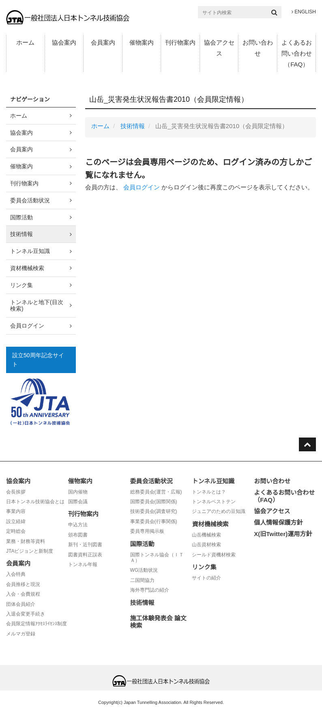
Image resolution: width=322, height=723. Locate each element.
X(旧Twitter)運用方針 (283, 533)
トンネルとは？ (209, 492)
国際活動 (21, 217)
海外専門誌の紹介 (149, 590)
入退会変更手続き (25, 614)
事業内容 (16, 511)
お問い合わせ (258, 48)
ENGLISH (304, 12)
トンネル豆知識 (30, 251)
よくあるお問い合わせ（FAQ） (296, 53)
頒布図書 (78, 535)
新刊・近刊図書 (85, 544)
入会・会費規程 (23, 594)
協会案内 (64, 42)
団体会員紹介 (20, 604)
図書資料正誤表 (85, 555)
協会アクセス (219, 48)
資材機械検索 (27, 268)
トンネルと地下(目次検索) (36, 305)
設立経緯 (16, 521)
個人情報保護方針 (278, 522)
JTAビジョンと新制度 (29, 551)
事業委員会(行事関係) (153, 521)
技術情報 (132, 125)
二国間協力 (142, 580)
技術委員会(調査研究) (153, 511)
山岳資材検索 (206, 544)
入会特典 (16, 574)
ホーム (25, 42)
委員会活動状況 (30, 200)
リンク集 (21, 285)
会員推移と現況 (23, 584)
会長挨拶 (16, 492)
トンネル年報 (82, 564)
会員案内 (103, 42)
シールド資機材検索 (214, 555)
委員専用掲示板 (147, 531)
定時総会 (16, 531)
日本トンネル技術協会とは (35, 501)
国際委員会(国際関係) (153, 501)
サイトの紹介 (206, 578)
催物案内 (141, 42)
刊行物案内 (180, 42)
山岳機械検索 (206, 535)
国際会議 (78, 501)
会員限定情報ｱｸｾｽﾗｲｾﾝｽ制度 (36, 623)
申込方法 (78, 525)
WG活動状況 (144, 570)
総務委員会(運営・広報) (156, 492)
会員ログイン (141, 187)
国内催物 (78, 492)
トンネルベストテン (214, 501)
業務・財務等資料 (25, 541)
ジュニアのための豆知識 (218, 511)
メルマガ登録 (20, 634)
